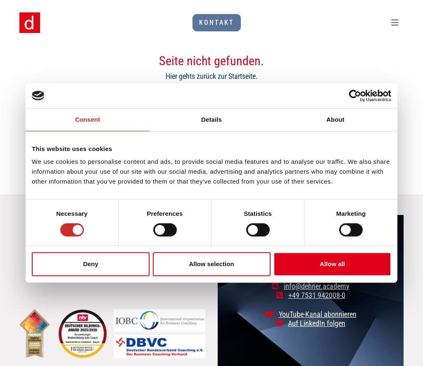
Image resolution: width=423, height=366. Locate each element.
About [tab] (335, 119)
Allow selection (211, 263)
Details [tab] (211, 119)
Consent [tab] (87, 119)
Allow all (332, 263)
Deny (90, 263)
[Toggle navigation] (395, 22)
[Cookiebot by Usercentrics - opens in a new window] (355, 96)
